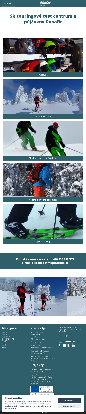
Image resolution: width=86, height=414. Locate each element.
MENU (8, 3)
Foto (4, 343)
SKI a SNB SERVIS (8, 339)
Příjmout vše (69, 400)
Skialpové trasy (43, 116)
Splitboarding (43, 241)
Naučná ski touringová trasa (43, 199)
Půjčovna (43, 74)
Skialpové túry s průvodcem (43, 158)
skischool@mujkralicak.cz (50, 263)
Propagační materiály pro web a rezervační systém (41, 378)
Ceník (4, 345)
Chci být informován (68, 340)
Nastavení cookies (43, 412)
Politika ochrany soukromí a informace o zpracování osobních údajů (42, 358)
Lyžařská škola (8, 335)
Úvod (4, 333)
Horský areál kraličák (37, 353)
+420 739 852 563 (39, 345)
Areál (4, 347)
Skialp (4, 341)
